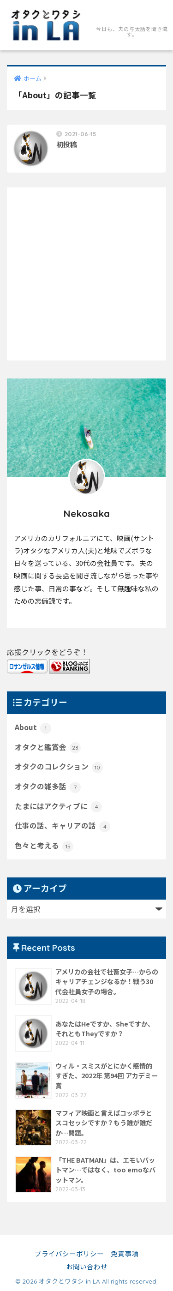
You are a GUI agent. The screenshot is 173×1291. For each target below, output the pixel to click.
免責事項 (124, 1253)
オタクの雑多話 (48, 787)
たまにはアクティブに (58, 807)
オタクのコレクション (59, 767)
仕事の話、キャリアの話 (62, 826)
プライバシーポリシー (69, 1253)
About (33, 728)
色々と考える (44, 846)
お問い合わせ (86, 1266)
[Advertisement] (86, 273)
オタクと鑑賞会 (48, 748)
